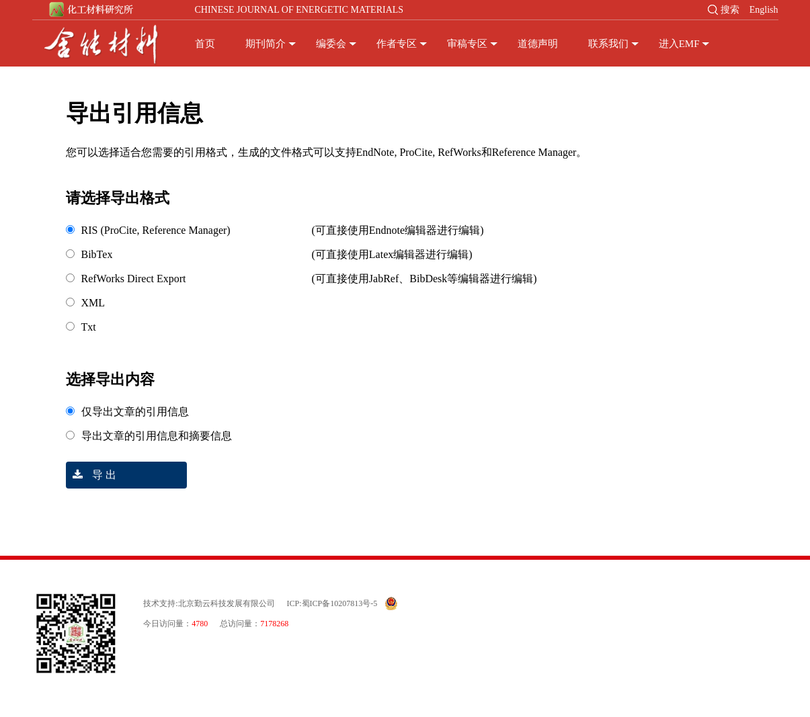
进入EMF (679, 43)
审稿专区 (467, 43)
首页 (205, 43)
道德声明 (538, 43)
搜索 (730, 10)
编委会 (331, 43)
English (764, 10)
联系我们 (608, 43)
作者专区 (396, 43)
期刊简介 (265, 43)
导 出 (91, 474)
